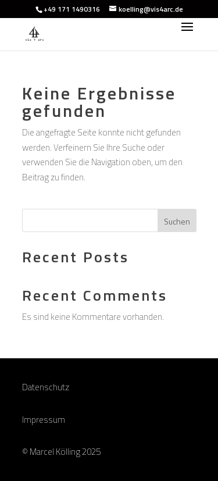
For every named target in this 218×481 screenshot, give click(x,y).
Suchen (177, 221)
